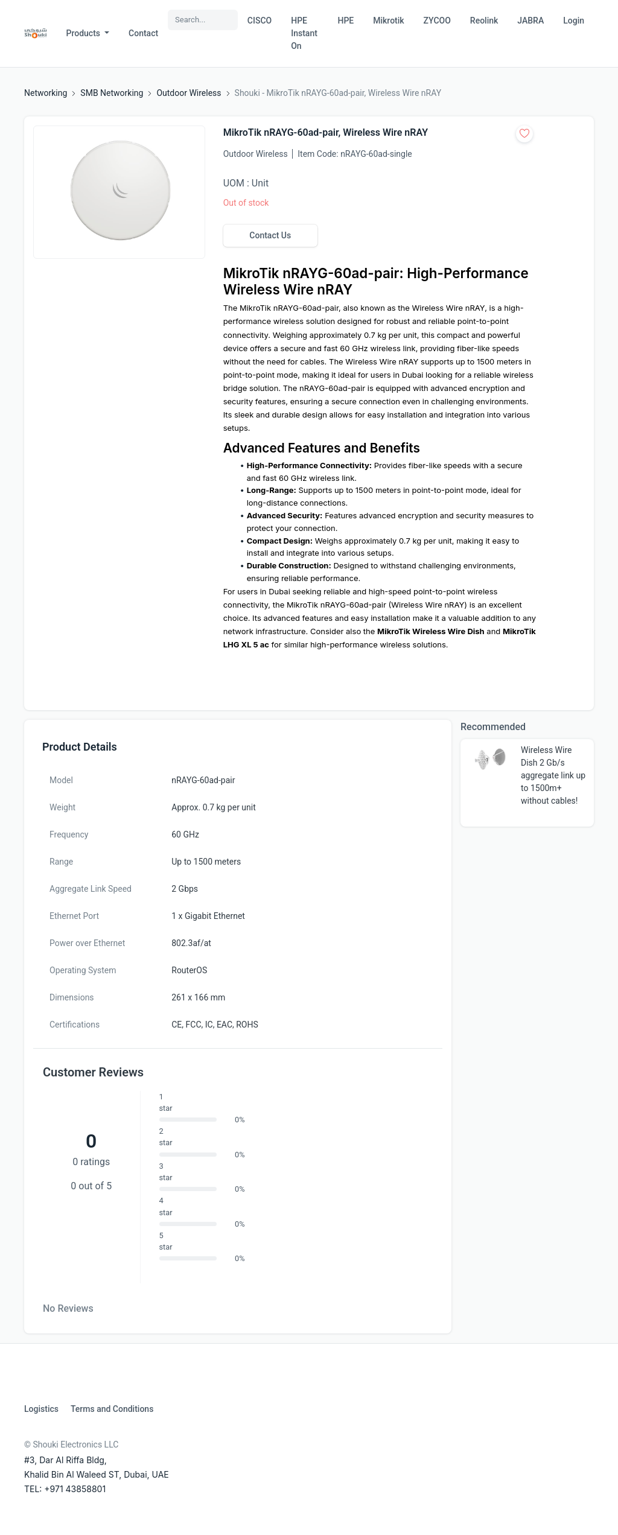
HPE (345, 20)
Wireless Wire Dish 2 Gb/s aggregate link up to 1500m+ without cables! (553, 775)
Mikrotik (388, 20)
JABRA (530, 20)
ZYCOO (437, 20)
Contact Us (270, 235)
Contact (143, 33)
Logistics (41, 1409)
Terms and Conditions (112, 1409)
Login (573, 20)
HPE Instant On (304, 33)
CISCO (259, 20)
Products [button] (84, 33)
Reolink (484, 20)
